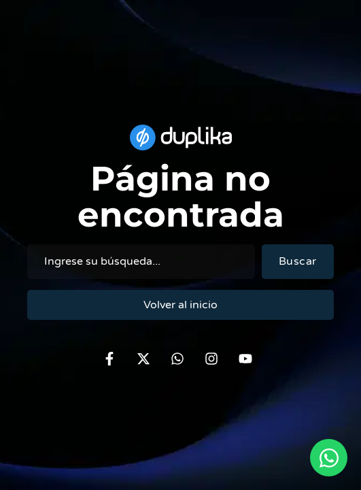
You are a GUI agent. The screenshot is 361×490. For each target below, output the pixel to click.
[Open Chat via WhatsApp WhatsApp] (328, 457)
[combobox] (141, 261)
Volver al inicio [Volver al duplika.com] (180, 305)
